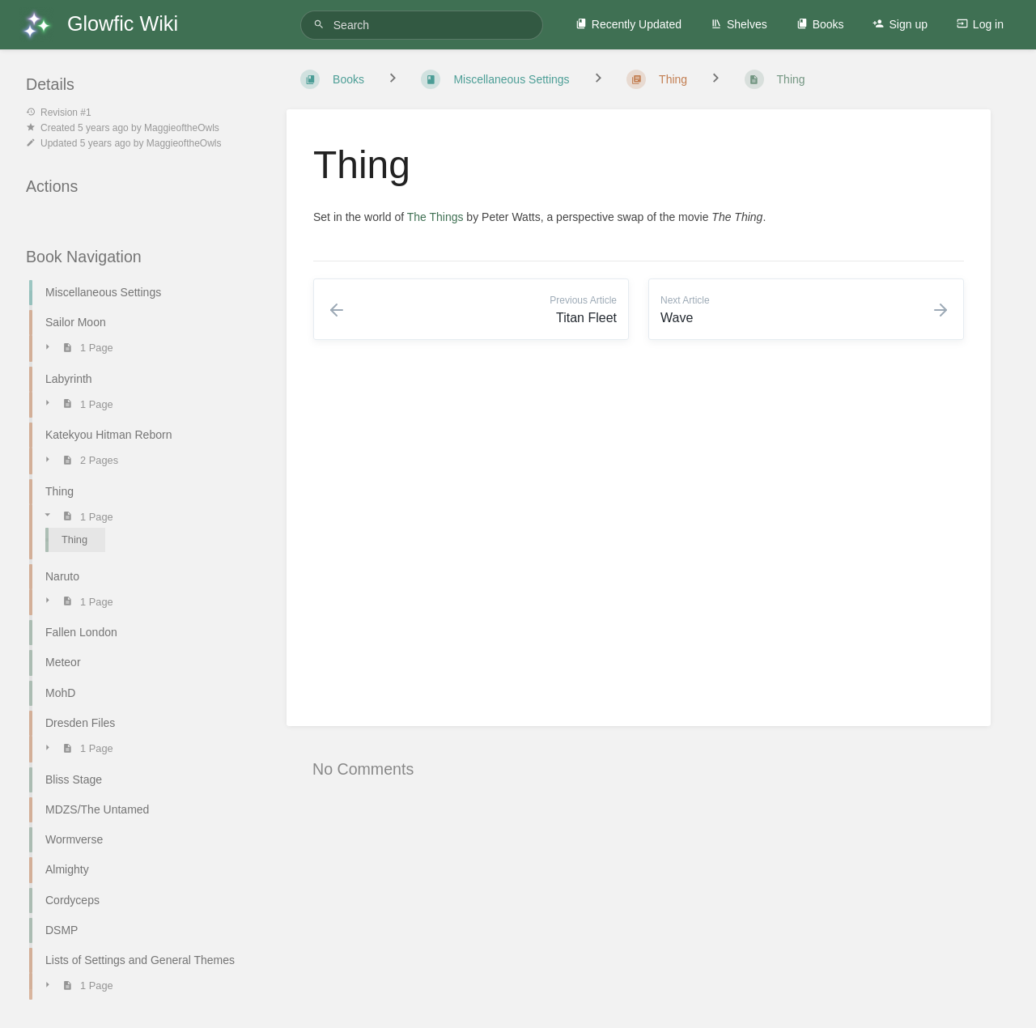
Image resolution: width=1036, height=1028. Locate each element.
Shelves (739, 24)
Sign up (900, 24)
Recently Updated (628, 24)
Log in (980, 24)
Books (820, 24)
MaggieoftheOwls (181, 128)
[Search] (321, 25)
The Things (435, 216)
